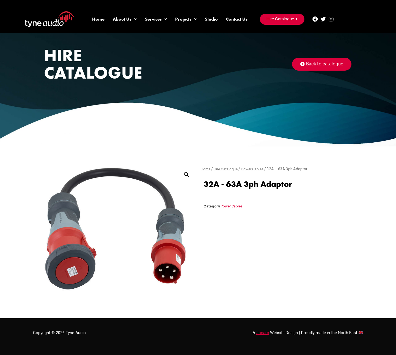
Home (98, 19)
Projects (186, 19)
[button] (282, 19)
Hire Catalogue (227, 169)
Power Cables (254, 169)
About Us (125, 19)
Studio (211, 19)
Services (156, 19)
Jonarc (262, 332)
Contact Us (237, 19)
